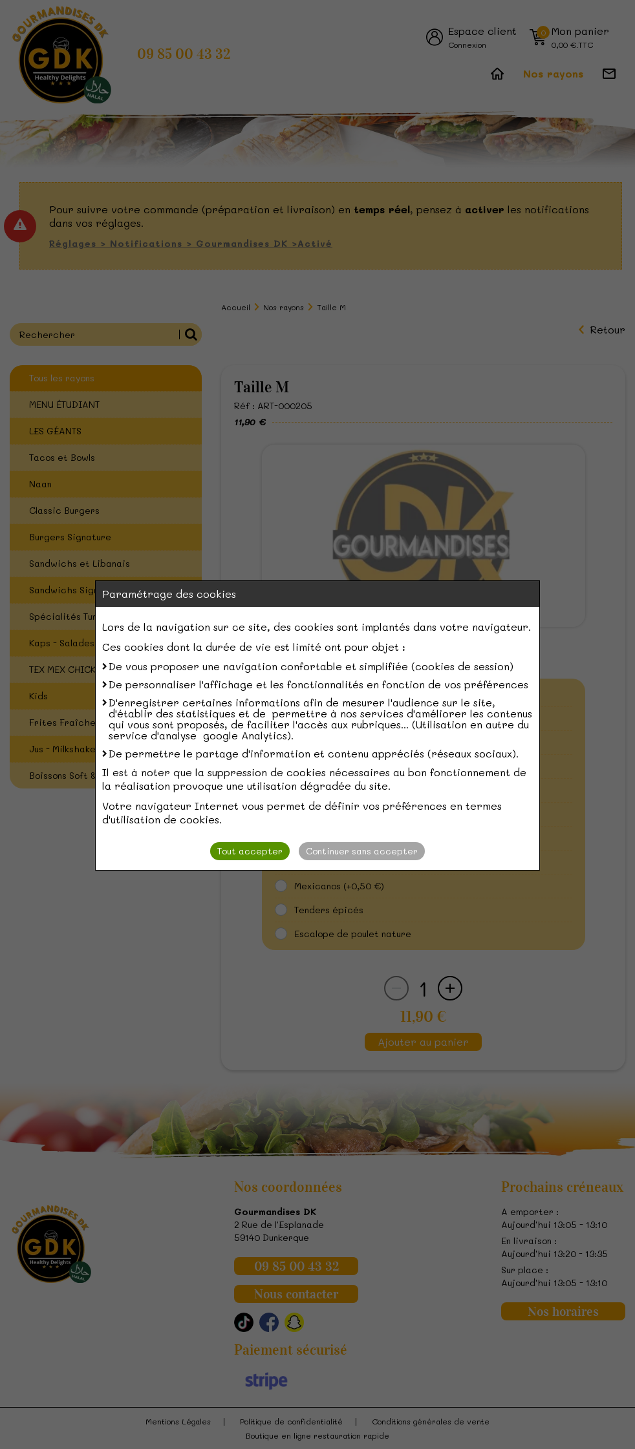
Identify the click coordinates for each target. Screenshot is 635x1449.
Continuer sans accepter (362, 851)
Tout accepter (250, 851)
